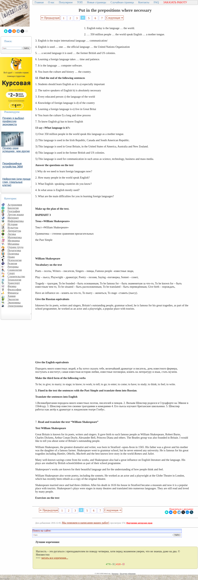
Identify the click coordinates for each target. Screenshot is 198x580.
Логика (12, 234)
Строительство (16, 276)
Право (11, 256)
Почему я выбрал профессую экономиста (13, 121)
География (14, 211)
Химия (12, 296)
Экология (13, 299)
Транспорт (14, 283)
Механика (13, 243)
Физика (12, 286)
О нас (51, 2)
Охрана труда (15, 247)
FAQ (156, 2)
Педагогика (14, 250)
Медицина (14, 240)
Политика (13, 253)
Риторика (13, 266)
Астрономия (15, 204)
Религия (12, 263)
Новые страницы (96, 2)
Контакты (143, 2)
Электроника (15, 305)
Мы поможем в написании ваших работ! (85, 522)
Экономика (14, 302)
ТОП (80, 2)
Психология (14, 260)
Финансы (13, 292)
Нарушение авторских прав (139, 523)
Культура (13, 227)
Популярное (66, 2)
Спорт (11, 273)
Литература (14, 230)
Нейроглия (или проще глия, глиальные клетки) (16, 182)
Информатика (16, 221)
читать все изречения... (54, 557)
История (12, 224)
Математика (15, 237)
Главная (39, 2)
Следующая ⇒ (114, 17)
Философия (14, 289)
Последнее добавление (128, 573)
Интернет (13, 217)
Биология (13, 207)
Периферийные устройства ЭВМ (12, 165)
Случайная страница (122, 2)
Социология (15, 269)
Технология (14, 279)
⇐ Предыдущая (50, 17)
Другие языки (16, 214)
